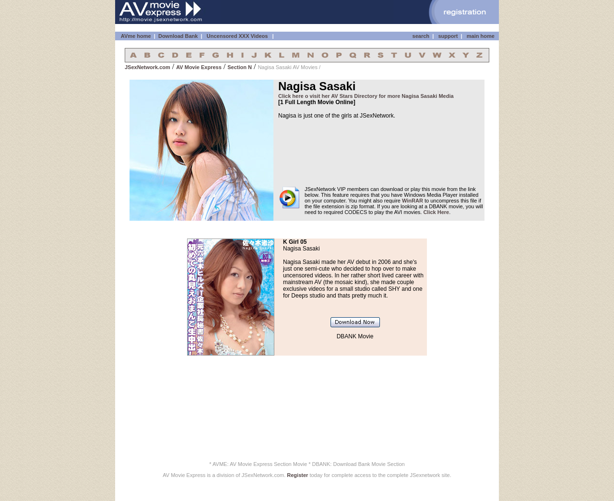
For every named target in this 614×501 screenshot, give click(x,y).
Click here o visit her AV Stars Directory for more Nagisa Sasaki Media (366, 96)
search (421, 36)
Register (297, 475)
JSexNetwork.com (147, 67)
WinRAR (412, 200)
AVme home (135, 36)
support (448, 36)
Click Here (436, 212)
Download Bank (178, 36)
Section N (239, 67)
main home (481, 36)
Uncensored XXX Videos (238, 36)
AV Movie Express (199, 67)
